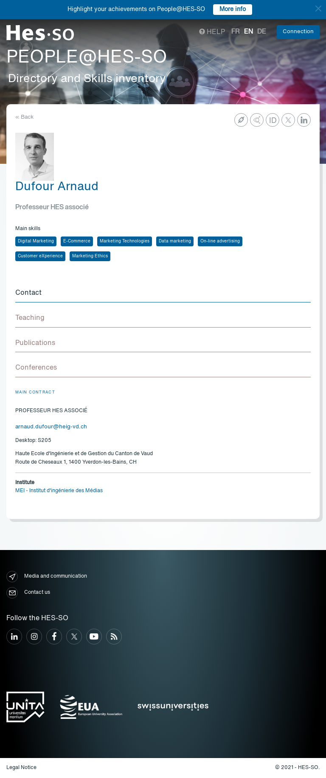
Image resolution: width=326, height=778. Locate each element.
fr (235, 31)
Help (212, 32)
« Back (24, 117)
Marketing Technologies (124, 241)
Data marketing (175, 241)
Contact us (28, 592)
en (248, 31)
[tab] (163, 293)
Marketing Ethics (90, 256)
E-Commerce (76, 241)
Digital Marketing (36, 241)
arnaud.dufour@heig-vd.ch (51, 427)
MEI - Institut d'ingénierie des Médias (59, 490)
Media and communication (46, 576)
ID (273, 121)
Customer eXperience (40, 256)
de (261, 31)
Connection (298, 31)
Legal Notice (21, 767)
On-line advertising (220, 241)
